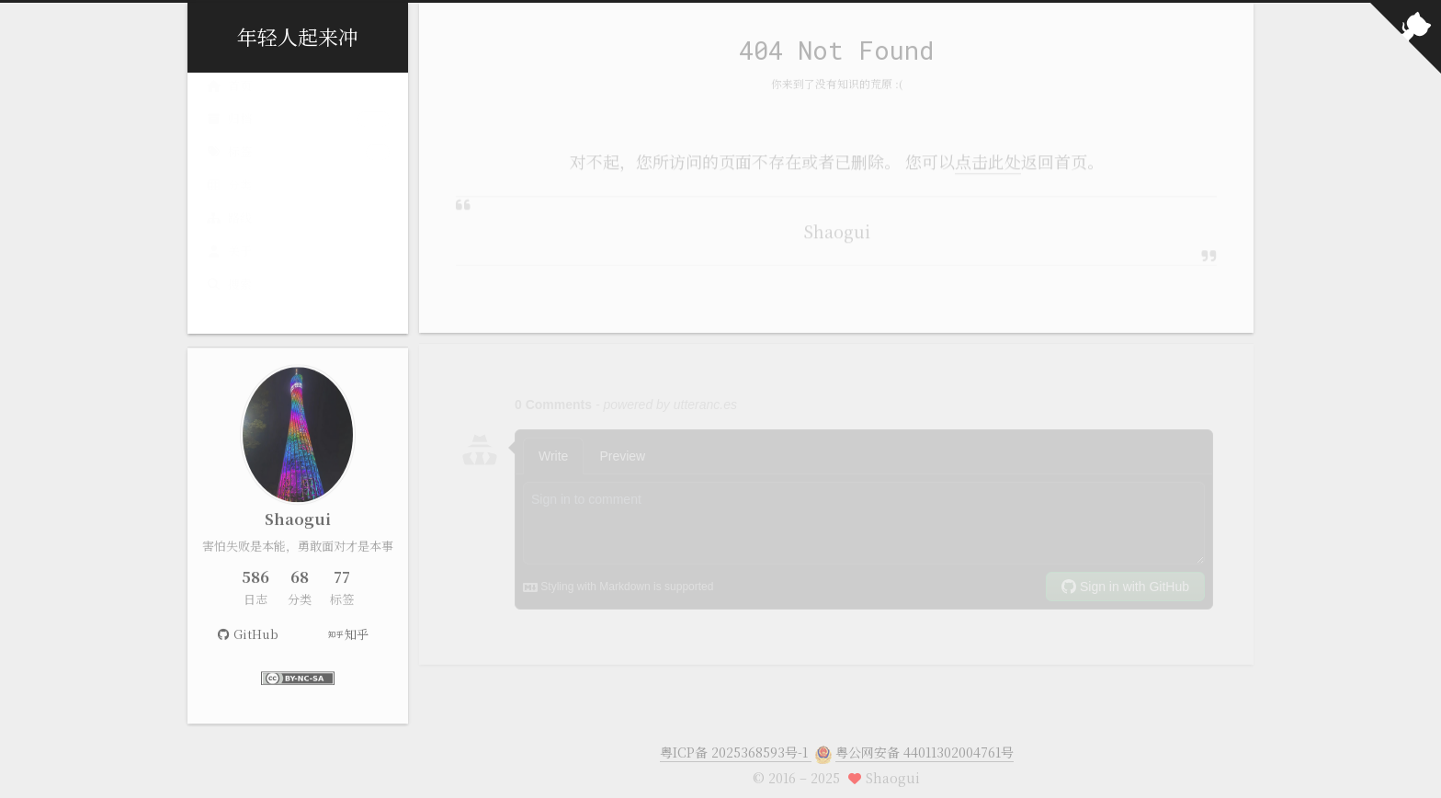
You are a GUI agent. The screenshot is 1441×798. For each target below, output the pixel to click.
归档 (298, 134)
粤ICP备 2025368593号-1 (735, 741)
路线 (229, 233)
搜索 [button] (229, 299)
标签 (298, 167)
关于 (229, 266)
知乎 (348, 636)
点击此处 (988, 157)
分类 (298, 200)
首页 (229, 100)
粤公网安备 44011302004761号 (924, 741)
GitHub (247, 636)
